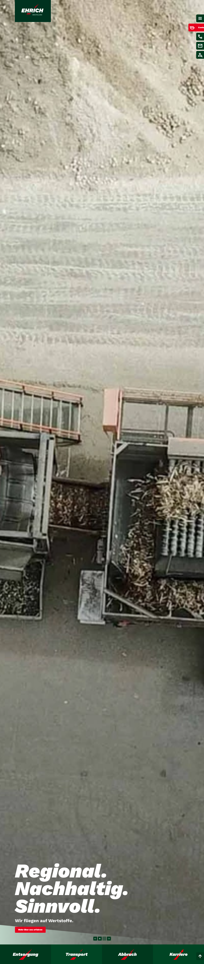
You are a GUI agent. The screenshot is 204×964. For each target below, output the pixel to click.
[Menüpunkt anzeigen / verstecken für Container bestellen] (194, 27)
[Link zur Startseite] (33, 11)
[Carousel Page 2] (104, 939)
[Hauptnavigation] (200, 18)
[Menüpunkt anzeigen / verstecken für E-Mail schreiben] (200, 46)
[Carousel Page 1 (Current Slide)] (100, 939)
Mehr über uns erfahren (30, 929)
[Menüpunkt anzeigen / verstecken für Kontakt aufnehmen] (200, 37)
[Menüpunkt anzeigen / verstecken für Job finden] (200, 55)
